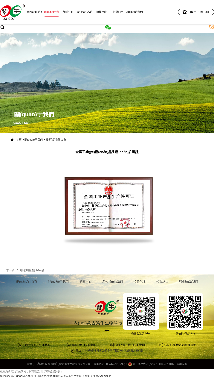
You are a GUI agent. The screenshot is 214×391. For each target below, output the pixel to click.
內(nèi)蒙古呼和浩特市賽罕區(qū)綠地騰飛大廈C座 (113, 350)
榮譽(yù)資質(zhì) (56, 139)
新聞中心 (68, 11)
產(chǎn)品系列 (84, 13)
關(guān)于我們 (51, 13)
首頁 (19, 139)
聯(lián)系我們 (134, 11)
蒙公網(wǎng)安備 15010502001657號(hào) (157, 363)
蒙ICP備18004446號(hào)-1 (110, 363)
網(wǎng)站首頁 (35, 13)
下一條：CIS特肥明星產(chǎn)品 (25, 270)
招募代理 (101, 11)
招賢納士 (118, 11)
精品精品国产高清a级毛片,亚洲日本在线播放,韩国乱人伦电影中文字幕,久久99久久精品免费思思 (55, 375)
